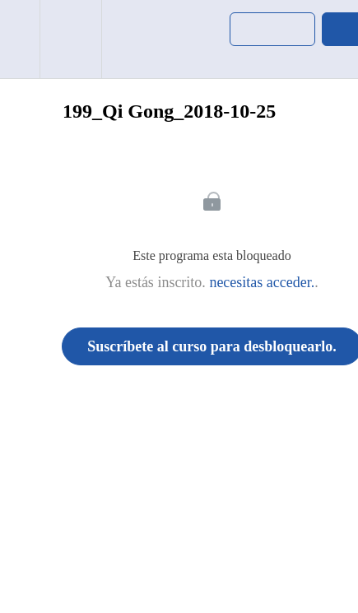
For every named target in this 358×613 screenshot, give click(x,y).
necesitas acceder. (261, 282)
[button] (20, 39)
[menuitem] (70, 39)
